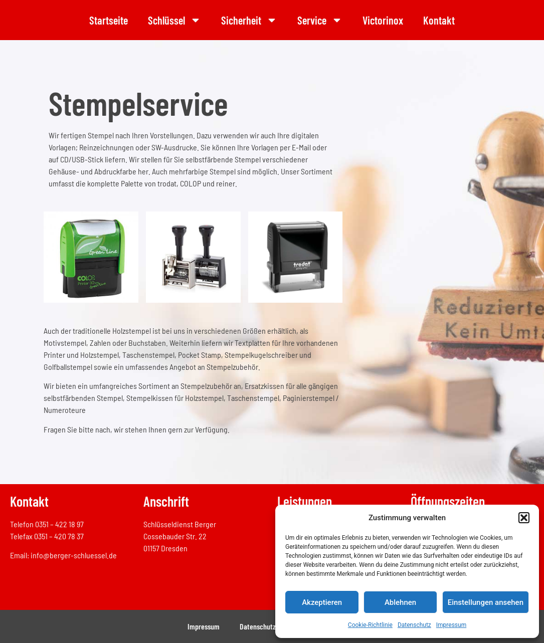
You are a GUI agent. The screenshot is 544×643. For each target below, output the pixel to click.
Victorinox (382, 20)
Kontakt (439, 20)
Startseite (108, 20)
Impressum (451, 624)
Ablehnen (400, 602)
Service (319, 20)
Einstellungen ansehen (485, 602)
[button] (524, 518)
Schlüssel (174, 20)
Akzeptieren (322, 602)
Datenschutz (414, 624)
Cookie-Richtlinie (370, 624)
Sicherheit (249, 20)
